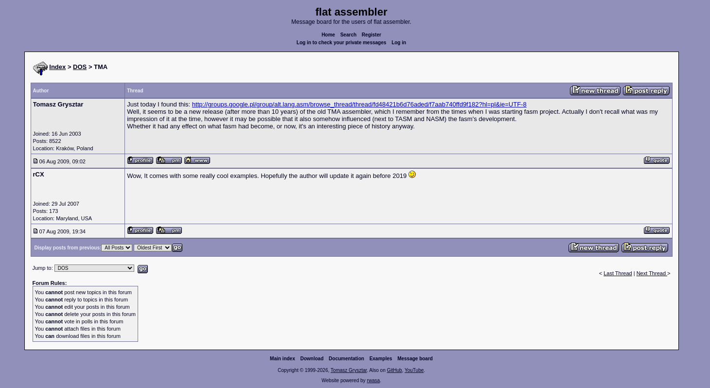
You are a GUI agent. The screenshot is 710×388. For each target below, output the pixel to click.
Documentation (346, 358)
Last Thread (618, 273)
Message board (415, 358)
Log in (398, 42)
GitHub (394, 370)
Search (348, 34)
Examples (381, 358)
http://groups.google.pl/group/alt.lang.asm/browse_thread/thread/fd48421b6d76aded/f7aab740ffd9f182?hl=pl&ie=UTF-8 (359, 104)
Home (328, 34)
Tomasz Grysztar (349, 370)
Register (371, 34)
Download (312, 358)
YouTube (414, 370)
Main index (282, 358)
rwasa (373, 380)
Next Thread (652, 273)
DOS (80, 67)
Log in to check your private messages (342, 42)
